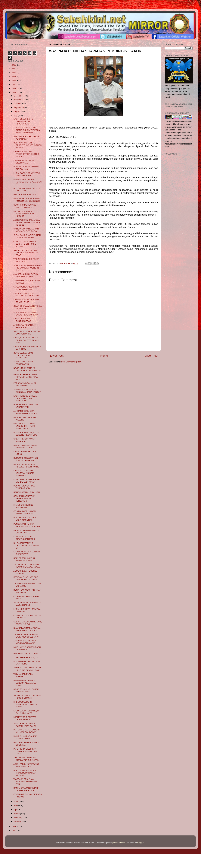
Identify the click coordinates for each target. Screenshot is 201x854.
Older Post (151, 355)
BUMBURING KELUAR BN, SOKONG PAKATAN (25, 459)
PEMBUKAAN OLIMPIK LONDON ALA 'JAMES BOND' (24, 682)
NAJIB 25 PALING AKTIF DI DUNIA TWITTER (26, 531)
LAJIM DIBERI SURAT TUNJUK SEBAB (23, 320)
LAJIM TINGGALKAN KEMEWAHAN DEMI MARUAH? (24, 473)
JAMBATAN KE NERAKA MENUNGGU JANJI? (24, 642)
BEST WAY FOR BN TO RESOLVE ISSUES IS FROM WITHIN (27, 145)
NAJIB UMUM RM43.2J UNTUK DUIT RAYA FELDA (27, 369)
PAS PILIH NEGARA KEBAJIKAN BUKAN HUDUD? (23, 213)
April (16, 809)
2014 (14, 84)
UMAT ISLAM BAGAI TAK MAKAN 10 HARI (25, 737)
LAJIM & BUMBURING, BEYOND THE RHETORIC (26, 294)
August (17, 111)
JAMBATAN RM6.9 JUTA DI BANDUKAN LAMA (25, 275)
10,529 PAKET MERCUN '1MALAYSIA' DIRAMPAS (25, 758)
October (18, 103)
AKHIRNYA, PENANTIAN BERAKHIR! (24, 326)
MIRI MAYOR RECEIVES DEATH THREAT (24, 718)
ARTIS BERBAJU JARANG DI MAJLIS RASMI (27, 603)
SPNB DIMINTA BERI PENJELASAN (23, 363)
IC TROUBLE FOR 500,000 (25, 657)
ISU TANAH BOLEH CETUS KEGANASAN (26, 137)
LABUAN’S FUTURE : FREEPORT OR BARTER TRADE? (26, 154)
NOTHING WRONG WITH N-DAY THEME (26, 662)
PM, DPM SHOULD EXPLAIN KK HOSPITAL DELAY (26, 731)
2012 (14, 92)
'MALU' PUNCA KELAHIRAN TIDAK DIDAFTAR (26, 288)
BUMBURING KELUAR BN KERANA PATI (25, 406)
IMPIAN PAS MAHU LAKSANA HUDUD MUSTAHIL (27, 697)
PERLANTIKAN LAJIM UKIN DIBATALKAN (26, 168)
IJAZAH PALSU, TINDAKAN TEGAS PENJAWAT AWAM (26, 565)
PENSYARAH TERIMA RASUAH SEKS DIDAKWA (26, 525)
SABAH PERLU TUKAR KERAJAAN (24, 440)
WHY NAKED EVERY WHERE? (23, 675)
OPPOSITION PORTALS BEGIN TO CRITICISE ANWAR (24, 243)
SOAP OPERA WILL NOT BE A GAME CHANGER (27, 307)
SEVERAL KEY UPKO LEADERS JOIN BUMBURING (23, 355)
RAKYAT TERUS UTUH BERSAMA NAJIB (24, 559)
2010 (14, 830)
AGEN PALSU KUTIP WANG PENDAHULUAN (26, 765)
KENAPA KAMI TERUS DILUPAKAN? (23, 161)
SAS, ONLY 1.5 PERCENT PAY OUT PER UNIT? (27, 332)
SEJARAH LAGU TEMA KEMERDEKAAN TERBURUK (24, 498)
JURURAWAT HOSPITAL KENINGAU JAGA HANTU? (27, 390)
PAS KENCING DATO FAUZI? (27, 653)
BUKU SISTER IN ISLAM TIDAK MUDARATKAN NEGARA (24, 772)
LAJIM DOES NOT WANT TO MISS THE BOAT (26, 174)
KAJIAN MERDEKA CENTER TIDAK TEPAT (26, 553)
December (19, 96)
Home (104, 355)
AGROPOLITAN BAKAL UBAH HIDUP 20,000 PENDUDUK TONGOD (27, 222)
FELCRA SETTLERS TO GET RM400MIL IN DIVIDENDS (26, 199)
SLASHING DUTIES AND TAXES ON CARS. (24, 206)
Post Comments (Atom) (71, 362)
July (16, 115)
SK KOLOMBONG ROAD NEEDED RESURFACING (26, 465)
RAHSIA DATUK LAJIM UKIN (26, 492)
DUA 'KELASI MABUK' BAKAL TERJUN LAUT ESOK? (27, 629)
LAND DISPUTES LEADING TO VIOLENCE (26, 300)
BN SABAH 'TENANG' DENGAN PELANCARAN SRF (26, 545)
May (16, 805)
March (17, 813)
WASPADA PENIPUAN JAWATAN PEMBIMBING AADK (25, 781)
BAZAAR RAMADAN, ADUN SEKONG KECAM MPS (26, 433)
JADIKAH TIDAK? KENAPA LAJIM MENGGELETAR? (25, 635)
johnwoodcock (118, 843)
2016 (14, 77)
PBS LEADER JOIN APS (24, 194)
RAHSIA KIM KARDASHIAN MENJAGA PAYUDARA (26, 230)
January (18, 821)
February (18, 817)
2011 (14, 826)
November (19, 100)
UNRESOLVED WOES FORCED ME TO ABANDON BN (27, 181)
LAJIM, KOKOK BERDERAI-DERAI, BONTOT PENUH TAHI (26, 340)
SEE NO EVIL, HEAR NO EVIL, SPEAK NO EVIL (27, 623)
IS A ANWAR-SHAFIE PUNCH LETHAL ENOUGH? (27, 236)
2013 (14, 88)
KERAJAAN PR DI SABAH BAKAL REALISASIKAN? (25, 313)
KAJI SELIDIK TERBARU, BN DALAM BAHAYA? (26, 712)
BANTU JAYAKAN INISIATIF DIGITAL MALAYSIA (26, 789)
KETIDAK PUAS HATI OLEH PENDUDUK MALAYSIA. (26, 578)
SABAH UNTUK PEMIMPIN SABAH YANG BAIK (25, 446)
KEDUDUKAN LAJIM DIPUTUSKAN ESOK (24, 538)
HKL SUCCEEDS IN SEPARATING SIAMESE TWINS (25, 704)
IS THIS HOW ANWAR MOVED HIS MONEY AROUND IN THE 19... (27, 267)
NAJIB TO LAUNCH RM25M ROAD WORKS (26, 690)
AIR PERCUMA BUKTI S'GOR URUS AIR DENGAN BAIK (27, 669)
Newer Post (56, 355)
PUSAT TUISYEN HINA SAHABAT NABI (24, 487)
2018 (14, 73)
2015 (14, 80)
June (16, 802)
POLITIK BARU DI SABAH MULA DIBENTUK (25, 519)
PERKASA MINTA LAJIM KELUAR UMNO (24, 384)
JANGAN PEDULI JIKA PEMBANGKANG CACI (25, 412)
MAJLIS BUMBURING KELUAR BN (23, 506)
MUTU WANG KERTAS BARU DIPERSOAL (27, 648)
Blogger (140, 843)
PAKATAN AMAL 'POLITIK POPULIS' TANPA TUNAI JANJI (25, 376)
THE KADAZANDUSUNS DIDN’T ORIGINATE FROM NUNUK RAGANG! (26, 130)
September (19, 108)
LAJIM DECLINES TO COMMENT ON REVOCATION (23, 121)
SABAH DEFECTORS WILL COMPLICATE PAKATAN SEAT (25, 252)
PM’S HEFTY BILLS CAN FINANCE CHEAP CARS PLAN (25, 751)
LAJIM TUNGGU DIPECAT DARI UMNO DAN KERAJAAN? (25, 398)
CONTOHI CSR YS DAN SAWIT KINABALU (24, 512)
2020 (14, 65)
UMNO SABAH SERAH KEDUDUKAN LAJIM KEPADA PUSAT (24, 426)
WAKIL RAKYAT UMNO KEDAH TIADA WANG (24, 724)
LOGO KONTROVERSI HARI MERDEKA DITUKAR (26, 480)
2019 (14, 69)
